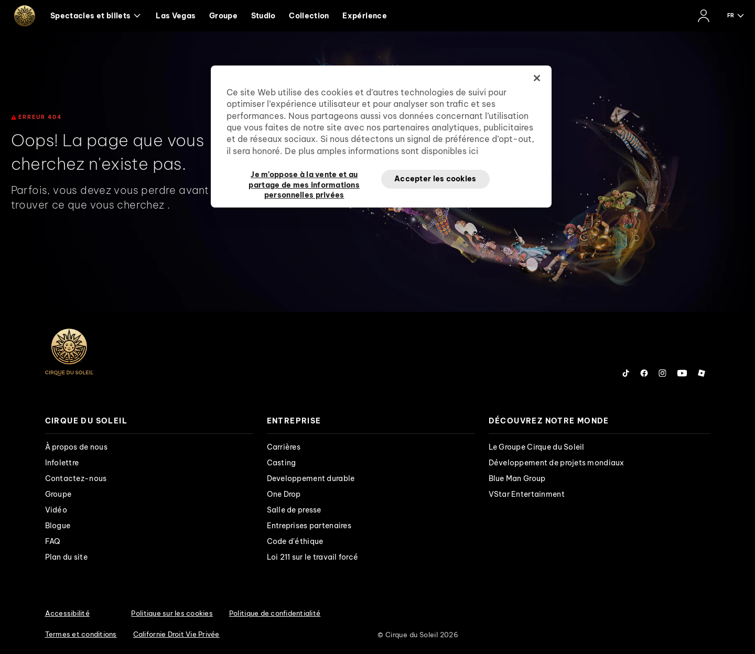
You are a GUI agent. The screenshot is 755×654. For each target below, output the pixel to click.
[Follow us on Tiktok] (626, 373)
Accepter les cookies (435, 178)
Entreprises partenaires (309, 525)
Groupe (223, 15)
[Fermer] (536, 78)
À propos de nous (76, 447)
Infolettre (62, 462)
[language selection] (736, 15)
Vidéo (56, 510)
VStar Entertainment (527, 494)
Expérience (364, 15)
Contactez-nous (76, 478)
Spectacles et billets (95, 15)
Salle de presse (294, 510)
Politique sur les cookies (172, 613)
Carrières (284, 447)
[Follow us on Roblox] (701, 373)
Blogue (58, 525)
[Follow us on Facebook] (644, 373)
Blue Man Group (517, 478)
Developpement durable (311, 478)
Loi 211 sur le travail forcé (313, 557)
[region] (381, 137)
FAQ (53, 541)
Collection (309, 15)
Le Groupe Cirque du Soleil (537, 447)
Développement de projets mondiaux (556, 462)
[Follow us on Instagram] (662, 373)
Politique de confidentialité (274, 613)
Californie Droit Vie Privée (176, 634)
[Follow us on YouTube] (682, 373)
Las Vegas (176, 15)
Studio (263, 15)
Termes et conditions (81, 634)
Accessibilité (67, 613)
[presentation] (149, 421)
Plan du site (66, 557)
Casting (281, 462)
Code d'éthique (295, 541)
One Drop (284, 494)
